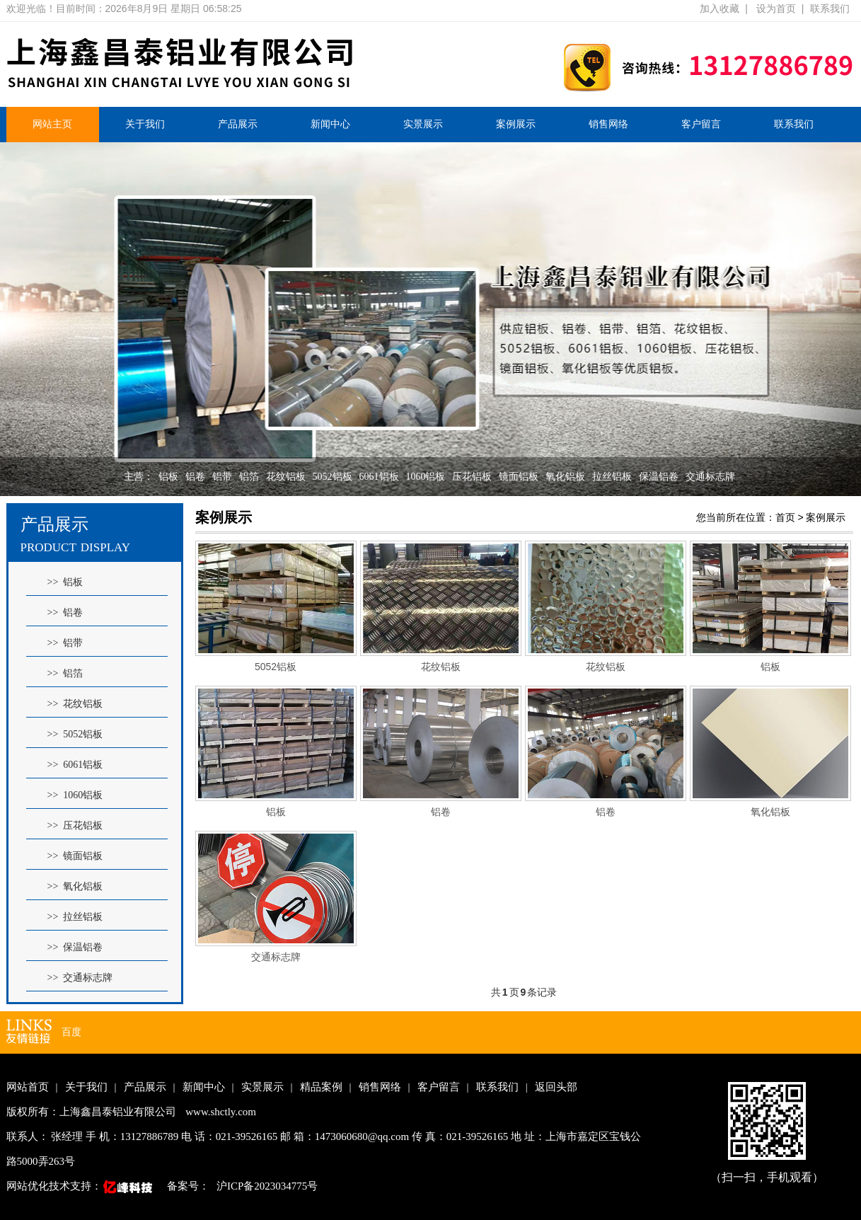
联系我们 (830, 8)
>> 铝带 (65, 643)
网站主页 (52, 124)
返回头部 (556, 1087)
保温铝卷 (658, 476)
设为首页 (776, 8)
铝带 (222, 476)
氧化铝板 (565, 476)
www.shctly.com (220, 1111)
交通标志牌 (710, 476)
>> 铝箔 (65, 673)
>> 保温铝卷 (75, 947)
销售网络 (608, 124)
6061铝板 (379, 476)
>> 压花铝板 (75, 825)
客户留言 (701, 124)
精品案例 (321, 1087)
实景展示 (423, 124)
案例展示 (516, 124)
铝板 (168, 476)
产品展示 (238, 124)
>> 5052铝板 (75, 734)
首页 (785, 517)
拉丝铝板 (612, 476)
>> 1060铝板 (75, 795)
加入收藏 (719, 8)
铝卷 (195, 476)
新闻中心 (330, 124)
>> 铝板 (65, 582)
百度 (71, 1032)
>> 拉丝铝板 (75, 916)
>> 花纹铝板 (75, 703)
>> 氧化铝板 (75, 886)
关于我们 (145, 124)
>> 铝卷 (65, 612)
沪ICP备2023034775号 (267, 1186)
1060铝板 (425, 476)
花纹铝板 (286, 476)
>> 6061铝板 (75, 764)
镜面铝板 (518, 476)
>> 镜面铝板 (75, 856)
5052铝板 (332, 476)
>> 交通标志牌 (80, 977)
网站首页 (27, 1087)
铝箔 (249, 476)
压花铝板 (472, 476)
